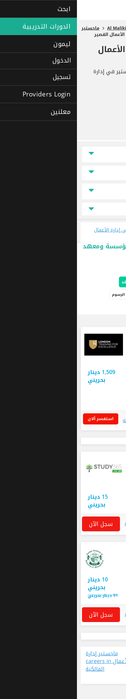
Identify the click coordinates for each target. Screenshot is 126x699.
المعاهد (51, 282)
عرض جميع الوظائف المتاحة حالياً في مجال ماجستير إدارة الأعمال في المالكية (93, 665)
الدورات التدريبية (71, 294)
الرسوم (41, 294)
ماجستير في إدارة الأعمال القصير (72, 54)
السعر (108, 173)
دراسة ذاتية (111, 308)
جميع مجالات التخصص (63, 209)
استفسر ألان (26, 418)
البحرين (105, 380)
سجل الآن (24, 524)
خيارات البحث (106, 269)
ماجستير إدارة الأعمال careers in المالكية (31, 661)
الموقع (108, 154)
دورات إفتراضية (82, 308)
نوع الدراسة (104, 191)
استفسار (63, 482)
